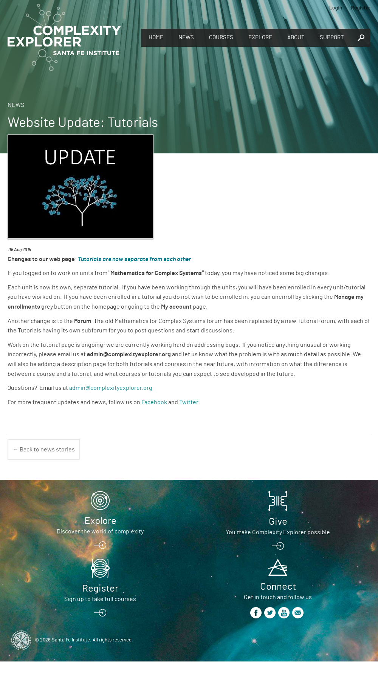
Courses (221, 37)
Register (360, 7)
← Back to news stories (43, 450)
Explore (260, 37)
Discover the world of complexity (100, 531)
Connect (278, 587)
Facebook (154, 402)
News (186, 37)
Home (156, 37)
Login (335, 7)
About (296, 37)
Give (278, 522)
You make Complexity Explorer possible (278, 532)
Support (332, 37)
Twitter (188, 402)
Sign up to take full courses (100, 599)
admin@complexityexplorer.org (110, 388)
